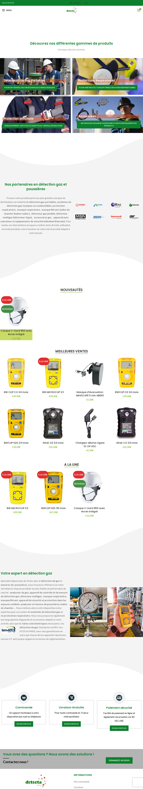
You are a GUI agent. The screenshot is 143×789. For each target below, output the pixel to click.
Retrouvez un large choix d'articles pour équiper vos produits (109, 124)
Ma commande (81, 781)
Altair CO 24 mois (127, 443)
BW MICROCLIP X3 (53, 392)
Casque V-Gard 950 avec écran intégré (16, 332)
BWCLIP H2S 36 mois (53, 508)
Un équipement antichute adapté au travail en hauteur (33, 125)
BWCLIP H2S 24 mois (16, 443)
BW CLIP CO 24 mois (16, 392)
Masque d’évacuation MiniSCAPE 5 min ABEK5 (90, 393)
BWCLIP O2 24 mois (126, 392)
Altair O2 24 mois (53, 443)
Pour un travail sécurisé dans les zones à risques (29, 87)
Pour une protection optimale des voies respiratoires (107, 87)
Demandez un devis (119, 760)
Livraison (78, 787)
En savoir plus (24, 724)
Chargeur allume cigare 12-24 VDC (89, 444)
